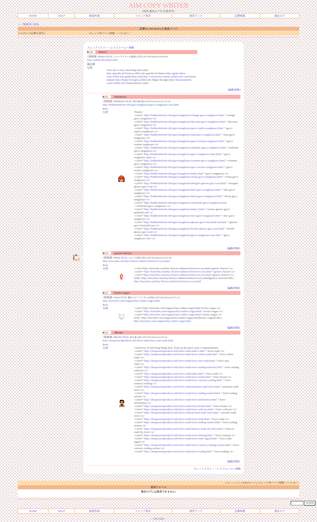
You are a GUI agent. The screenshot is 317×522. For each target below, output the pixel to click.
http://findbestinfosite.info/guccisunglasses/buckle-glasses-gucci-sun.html (184, 228)
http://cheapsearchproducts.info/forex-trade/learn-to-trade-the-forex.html (183, 428)
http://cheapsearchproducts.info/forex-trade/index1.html (174, 350)
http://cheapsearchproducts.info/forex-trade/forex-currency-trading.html (183, 380)
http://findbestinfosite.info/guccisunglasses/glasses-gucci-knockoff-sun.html (185, 222)
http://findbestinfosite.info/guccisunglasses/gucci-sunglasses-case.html (141, 104)
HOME (33, 15)
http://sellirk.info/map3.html (102, 59)
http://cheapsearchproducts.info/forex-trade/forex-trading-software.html (183, 367)
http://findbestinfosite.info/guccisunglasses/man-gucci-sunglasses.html (182, 134)
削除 (237, 89)
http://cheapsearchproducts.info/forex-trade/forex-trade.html (176, 419)
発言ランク (196, 15)
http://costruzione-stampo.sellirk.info (163, 76)
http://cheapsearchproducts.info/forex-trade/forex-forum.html (177, 376)
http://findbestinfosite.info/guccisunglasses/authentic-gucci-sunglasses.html (185, 147)
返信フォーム (158, 487)
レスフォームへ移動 (122, 47)
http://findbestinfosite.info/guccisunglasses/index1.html (174, 209)
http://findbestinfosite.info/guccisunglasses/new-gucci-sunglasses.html (182, 215)
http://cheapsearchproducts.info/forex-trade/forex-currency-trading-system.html (187, 444)
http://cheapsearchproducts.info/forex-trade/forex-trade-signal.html (180, 438)
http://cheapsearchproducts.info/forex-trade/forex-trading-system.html (182, 393)
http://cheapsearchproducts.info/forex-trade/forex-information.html (180, 399)
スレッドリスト (96, 47)
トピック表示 (143, 15)
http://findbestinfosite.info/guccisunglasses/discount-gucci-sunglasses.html (184, 121)
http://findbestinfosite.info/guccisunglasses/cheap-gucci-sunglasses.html (183, 176)
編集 (231, 89)
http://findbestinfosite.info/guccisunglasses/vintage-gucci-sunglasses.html (184, 115)
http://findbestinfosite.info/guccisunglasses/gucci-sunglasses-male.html (182, 154)
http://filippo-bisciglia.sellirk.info (133, 79)
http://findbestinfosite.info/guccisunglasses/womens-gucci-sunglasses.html (184, 160)
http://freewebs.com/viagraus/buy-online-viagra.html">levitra (177, 311)
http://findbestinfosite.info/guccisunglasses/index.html (173, 173)
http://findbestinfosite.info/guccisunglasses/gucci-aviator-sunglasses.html (183, 167)
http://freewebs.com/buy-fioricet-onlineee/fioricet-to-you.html (136, 261)
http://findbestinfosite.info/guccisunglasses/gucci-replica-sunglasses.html (183, 128)
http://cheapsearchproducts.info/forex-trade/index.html (173, 373)
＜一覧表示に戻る (28, 24)
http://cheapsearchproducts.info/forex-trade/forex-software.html (178, 409)
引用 (89, 67)
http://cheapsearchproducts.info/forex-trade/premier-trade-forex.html (181, 412)
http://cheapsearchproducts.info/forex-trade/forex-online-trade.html (180, 354)
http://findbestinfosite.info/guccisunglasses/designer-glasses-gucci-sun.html (185, 183)
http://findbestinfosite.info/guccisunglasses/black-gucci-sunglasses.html (183, 196)
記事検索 (240, 15)
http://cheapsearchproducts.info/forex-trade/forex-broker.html (177, 406)
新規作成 (94, 15)
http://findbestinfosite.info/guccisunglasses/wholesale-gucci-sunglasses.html (185, 202)
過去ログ (279, 15)
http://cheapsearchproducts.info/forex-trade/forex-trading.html (177, 451)
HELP (61, 15)
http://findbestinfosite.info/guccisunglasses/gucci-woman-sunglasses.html (184, 141)
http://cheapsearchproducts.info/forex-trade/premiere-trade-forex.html (182, 386)
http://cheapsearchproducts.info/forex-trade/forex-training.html (178, 435)
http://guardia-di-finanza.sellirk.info (126, 73)
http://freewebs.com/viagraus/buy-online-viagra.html (131, 300)
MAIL (109, 56)
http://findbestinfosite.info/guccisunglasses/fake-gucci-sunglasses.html (182, 189)
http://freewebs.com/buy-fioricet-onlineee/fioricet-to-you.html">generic (183, 271)
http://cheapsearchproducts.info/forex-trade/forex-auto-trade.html (138, 340)
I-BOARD (158, 518)
